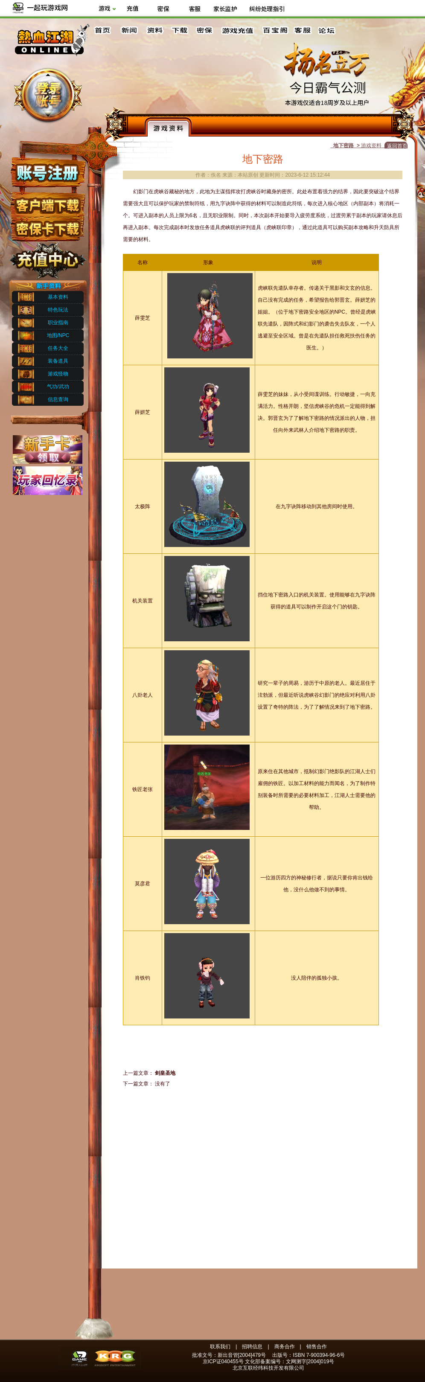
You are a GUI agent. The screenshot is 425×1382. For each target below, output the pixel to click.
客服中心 (303, 30)
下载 (179, 30)
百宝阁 (275, 30)
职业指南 (58, 323)
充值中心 (47, 257)
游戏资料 (168, 127)
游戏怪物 (58, 374)
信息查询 (58, 399)
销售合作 (316, 1347)
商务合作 (284, 1347)
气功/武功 (58, 387)
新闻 (129, 30)
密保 (204, 30)
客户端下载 (47, 202)
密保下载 (47, 226)
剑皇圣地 (165, 1073)
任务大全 (58, 348)
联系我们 (220, 1347)
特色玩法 (58, 310)
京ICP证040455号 (223, 1362)
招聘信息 (252, 1347)
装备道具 (58, 361)
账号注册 (47, 172)
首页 (103, 30)
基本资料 (58, 297)
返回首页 (397, 146)
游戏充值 (238, 30)
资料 (154, 30)
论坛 (328, 30)
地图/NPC (58, 335)
